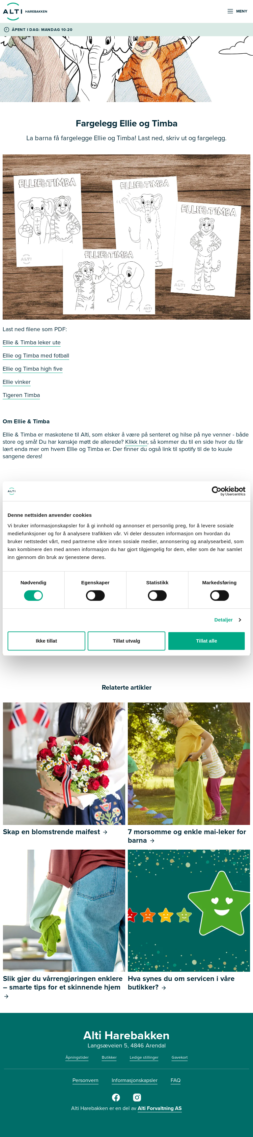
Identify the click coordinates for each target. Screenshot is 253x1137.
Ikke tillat (46, 641)
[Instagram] (137, 1100)
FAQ (176, 1080)
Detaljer (223, 619)
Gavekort (180, 1057)
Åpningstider (77, 1057)
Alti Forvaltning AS (160, 1108)
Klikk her (136, 441)
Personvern (85, 1080)
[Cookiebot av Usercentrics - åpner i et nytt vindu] (216, 491)
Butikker (109, 1057)
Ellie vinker (17, 382)
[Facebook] (116, 1100)
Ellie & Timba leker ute (32, 342)
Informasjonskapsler (134, 1080)
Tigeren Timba (21, 395)
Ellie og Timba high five (33, 368)
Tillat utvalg (126, 641)
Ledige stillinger (144, 1057)
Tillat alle (206, 641)
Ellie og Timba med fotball (36, 355)
